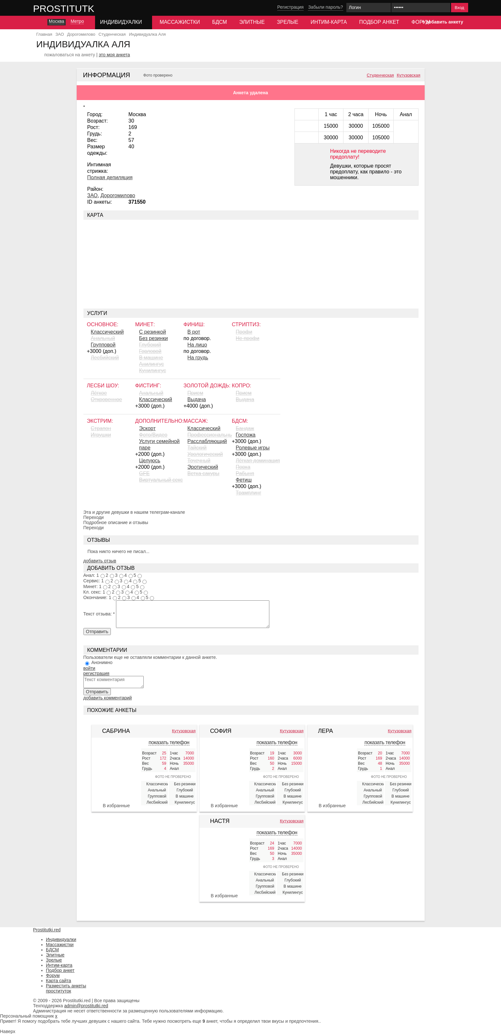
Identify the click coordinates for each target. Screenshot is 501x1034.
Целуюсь (149, 460)
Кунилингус (152, 370)
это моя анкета (114, 54)
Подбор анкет (379, 22)
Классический (107, 332)
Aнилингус (151, 364)
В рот (194, 332)
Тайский (197, 447)
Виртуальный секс (161, 480)
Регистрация (290, 7)
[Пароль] (420, 7)
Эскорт (147, 428)
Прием (195, 393)
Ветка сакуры (203, 473)
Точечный (199, 460)
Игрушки (101, 435)
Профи (244, 332)
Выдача (197, 399)
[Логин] (368, 7)
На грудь (198, 357)
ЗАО (92, 195)
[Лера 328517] (332, 773)
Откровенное (106, 399)
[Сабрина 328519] (116, 769)
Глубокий (150, 344)
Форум (420, 22)
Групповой (103, 344)
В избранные (116, 805)
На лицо (197, 344)
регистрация (96, 673)
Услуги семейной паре (159, 444)
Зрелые (287, 22)
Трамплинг (248, 492)
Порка (243, 467)
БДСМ (219, 22)
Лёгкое (99, 393)
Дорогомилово (118, 195)
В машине (151, 357)
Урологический (205, 454)
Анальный (103, 338)
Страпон (101, 428)
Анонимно (101, 662)
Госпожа (245, 435)
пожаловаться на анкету (69, 54)
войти (89, 668)
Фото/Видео (153, 435)
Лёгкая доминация (258, 460)
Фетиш (244, 480)
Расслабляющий (207, 441)
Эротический (203, 467)
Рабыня (245, 473)
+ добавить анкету (442, 21)
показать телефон (169, 742)
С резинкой (152, 332)
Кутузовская (408, 75)
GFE (144, 473)
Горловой (150, 351)
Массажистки (179, 22)
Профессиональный (210, 435)
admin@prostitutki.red (86, 1005)
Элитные (252, 22)
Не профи (247, 338)
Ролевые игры (253, 447)
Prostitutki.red (76, 8)
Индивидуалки (61, 939)
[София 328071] (224, 770)
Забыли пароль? (325, 7)
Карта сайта (58, 980)
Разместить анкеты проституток (66, 988)
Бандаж (245, 428)
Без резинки (153, 338)
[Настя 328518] (224, 858)
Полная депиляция (110, 177)
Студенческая (380, 75)
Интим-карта (329, 22)
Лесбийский (105, 357)
